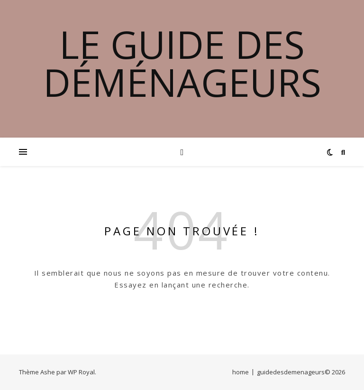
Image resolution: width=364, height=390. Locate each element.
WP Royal (81, 372)
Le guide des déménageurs (182, 63)
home (240, 372)
